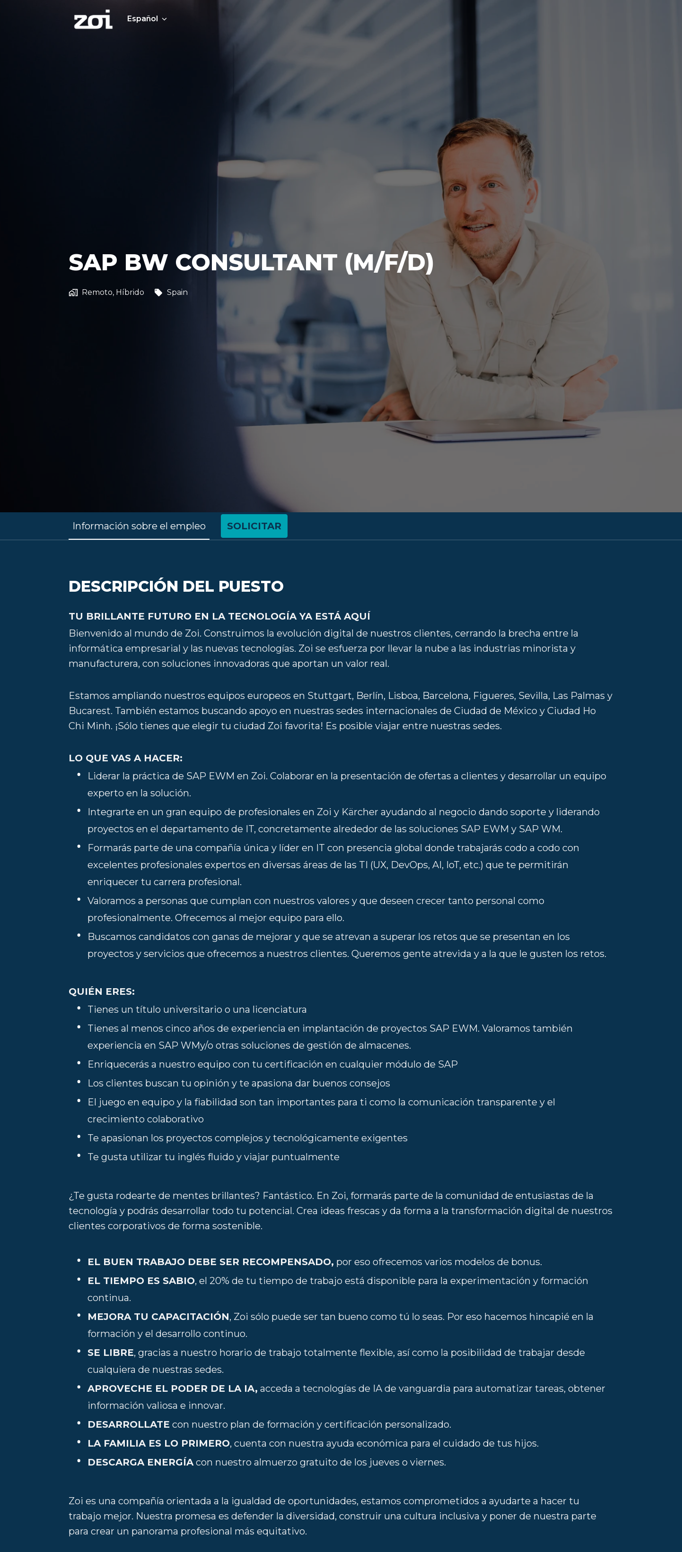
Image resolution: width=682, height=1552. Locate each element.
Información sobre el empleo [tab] (139, 526)
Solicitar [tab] (254, 526)
